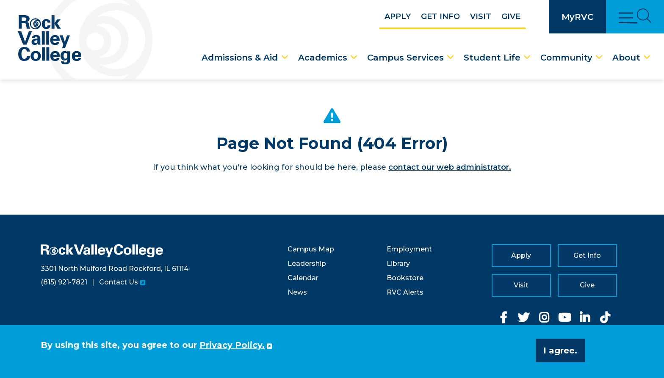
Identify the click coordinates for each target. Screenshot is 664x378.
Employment (409, 249)
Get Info (440, 16)
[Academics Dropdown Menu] (354, 57)
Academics (322, 57)
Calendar (303, 278)
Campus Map (311, 249)
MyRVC (577, 17)
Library (398, 263)
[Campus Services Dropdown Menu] (450, 57)
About (626, 57)
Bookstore (405, 278)
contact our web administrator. (449, 167)
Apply (398, 16)
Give (510, 16)
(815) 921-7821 (64, 282)
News (297, 292)
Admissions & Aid (240, 57)
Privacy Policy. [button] (232, 345)
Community (566, 57)
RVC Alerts (405, 292)
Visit (480, 16)
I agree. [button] (560, 350)
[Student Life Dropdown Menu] (527, 57)
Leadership (307, 263)
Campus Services (405, 57)
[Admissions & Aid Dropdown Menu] (285, 57)
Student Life (492, 57)
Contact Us (118, 282)
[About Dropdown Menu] (647, 57)
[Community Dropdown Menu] (599, 57)
